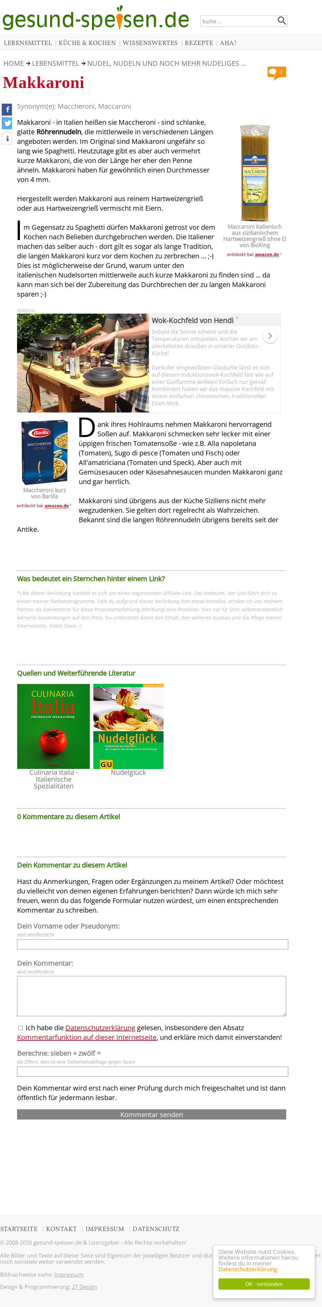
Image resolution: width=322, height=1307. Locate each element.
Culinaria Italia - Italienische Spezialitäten (53, 779)
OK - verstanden (264, 1284)
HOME (13, 63)
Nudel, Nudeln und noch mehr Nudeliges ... (166, 63)
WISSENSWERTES (150, 43)
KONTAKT (61, 1229)
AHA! (228, 43)
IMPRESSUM (105, 1229)
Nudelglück (128, 772)
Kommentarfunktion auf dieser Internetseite (86, 1037)
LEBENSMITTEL (28, 43)
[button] (7, 110)
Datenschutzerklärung (248, 1269)
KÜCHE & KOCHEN (87, 43)
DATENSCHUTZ (156, 1229)
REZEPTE (199, 43)
